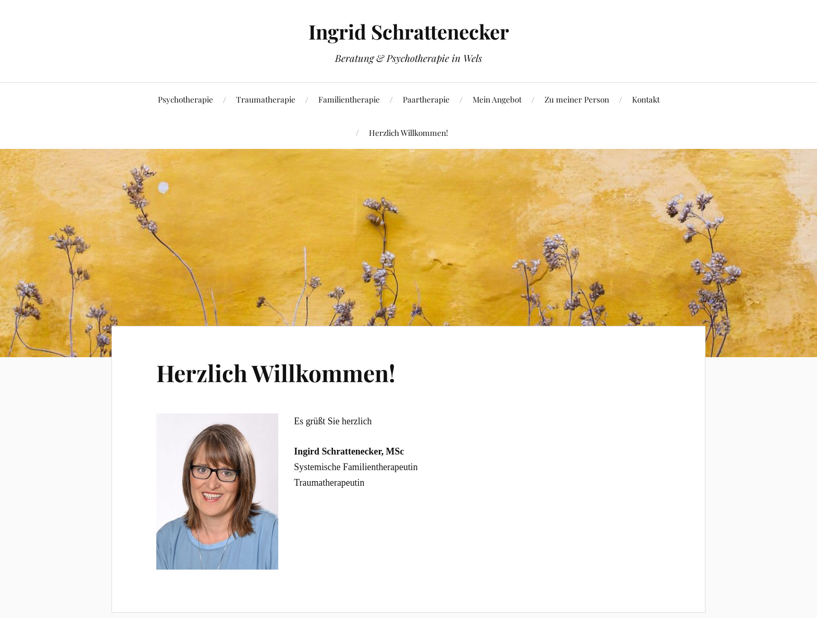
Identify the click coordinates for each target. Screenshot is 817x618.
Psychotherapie (185, 99)
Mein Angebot (497, 99)
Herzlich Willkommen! (408, 132)
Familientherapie (349, 99)
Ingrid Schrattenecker (408, 31)
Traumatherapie (265, 99)
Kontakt (646, 99)
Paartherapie (426, 99)
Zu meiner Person (576, 99)
